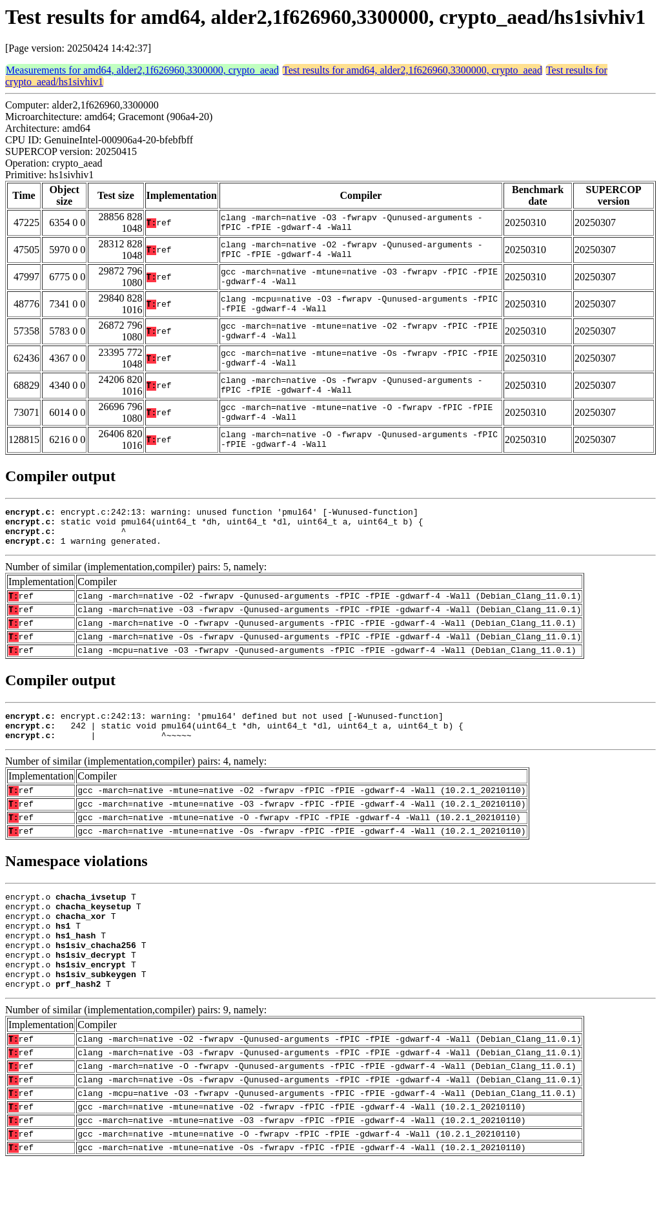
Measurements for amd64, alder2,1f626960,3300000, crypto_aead (142, 70)
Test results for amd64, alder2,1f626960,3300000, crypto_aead (412, 70)
